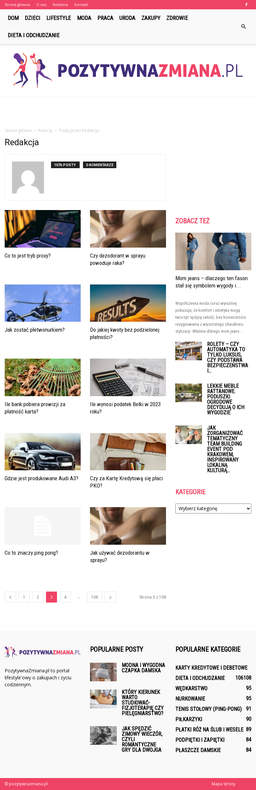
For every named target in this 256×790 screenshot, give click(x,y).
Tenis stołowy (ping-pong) (208, 709)
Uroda (127, 18)
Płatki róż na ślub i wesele (209, 730)
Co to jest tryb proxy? (28, 255)
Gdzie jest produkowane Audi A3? (41, 478)
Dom (13, 18)
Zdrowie (177, 18)
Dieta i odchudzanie (34, 35)
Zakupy (150, 18)
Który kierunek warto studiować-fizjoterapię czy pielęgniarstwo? (143, 703)
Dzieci (32, 18)
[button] (243, 27)
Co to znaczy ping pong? (31, 552)
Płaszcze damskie (198, 750)
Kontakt (81, 4)
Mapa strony (223, 784)
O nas (41, 4)
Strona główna (17, 4)
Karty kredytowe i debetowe (211, 668)
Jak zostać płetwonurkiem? (35, 329)
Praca (105, 18)
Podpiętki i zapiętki (199, 740)
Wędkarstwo (191, 688)
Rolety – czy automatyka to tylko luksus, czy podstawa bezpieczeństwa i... (227, 357)
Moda (84, 18)
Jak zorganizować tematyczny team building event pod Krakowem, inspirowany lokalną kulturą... (225, 449)
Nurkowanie (190, 699)
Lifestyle (58, 18)
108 (94, 597)
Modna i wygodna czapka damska (143, 668)
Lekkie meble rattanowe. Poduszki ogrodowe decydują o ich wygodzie (225, 399)
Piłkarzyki (188, 719)
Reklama (60, 4)
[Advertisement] (128, 112)
